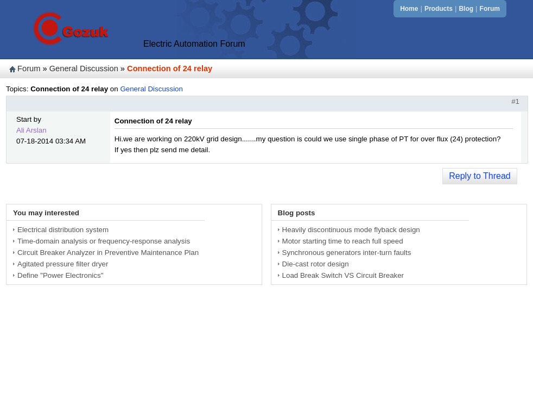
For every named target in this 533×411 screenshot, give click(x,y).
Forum (490, 9)
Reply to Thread (480, 175)
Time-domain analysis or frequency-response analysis (103, 241)
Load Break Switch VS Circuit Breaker (343, 275)
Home (409, 9)
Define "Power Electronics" (60, 275)
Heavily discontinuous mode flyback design (351, 230)
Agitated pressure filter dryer (62, 264)
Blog (466, 9)
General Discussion (83, 68)
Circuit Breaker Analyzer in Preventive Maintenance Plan (108, 252)
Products (438, 9)
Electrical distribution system (63, 230)
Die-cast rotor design (315, 264)
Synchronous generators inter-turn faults (346, 252)
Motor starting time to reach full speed (342, 241)
